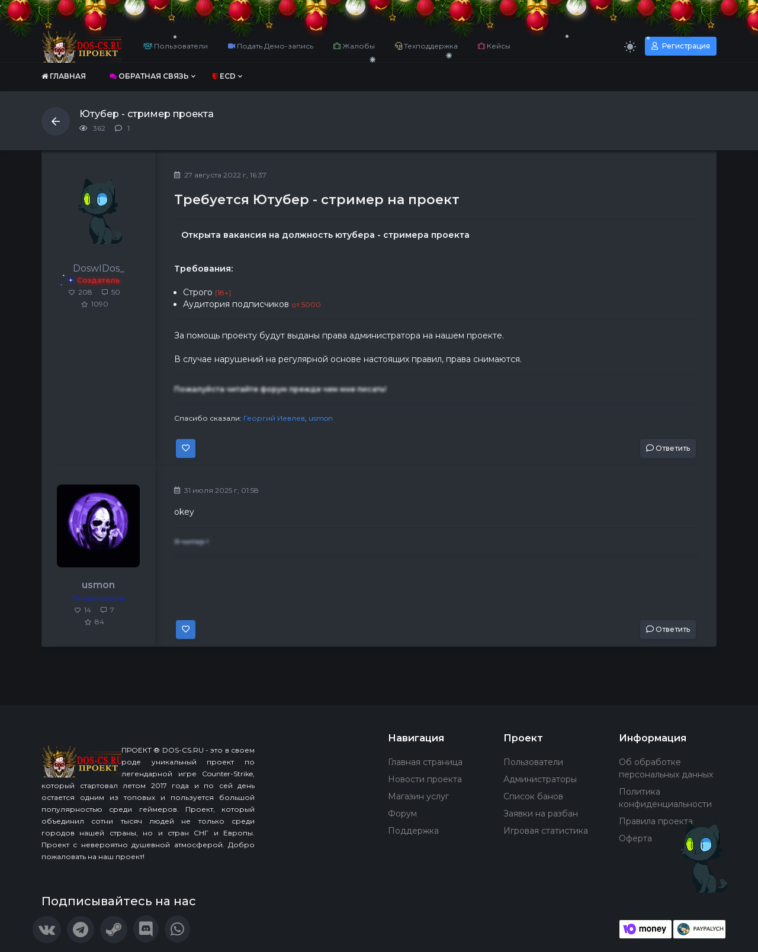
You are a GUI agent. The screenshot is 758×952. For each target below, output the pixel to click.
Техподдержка (426, 45)
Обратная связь (149, 76)
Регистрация (680, 45)
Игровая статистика (545, 830)
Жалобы (354, 45)
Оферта (635, 838)
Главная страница (425, 762)
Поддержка (413, 830)
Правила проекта (656, 821)
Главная (63, 76)
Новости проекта (425, 779)
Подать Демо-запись (270, 45)
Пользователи (175, 45)
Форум (402, 813)
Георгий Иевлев (274, 418)
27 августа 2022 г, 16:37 (220, 174)
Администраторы (540, 779)
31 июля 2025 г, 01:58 (216, 490)
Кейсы (494, 45)
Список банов (533, 796)
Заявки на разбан (540, 813)
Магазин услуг (418, 796)
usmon (321, 418)
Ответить (668, 448)
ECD (224, 76)
